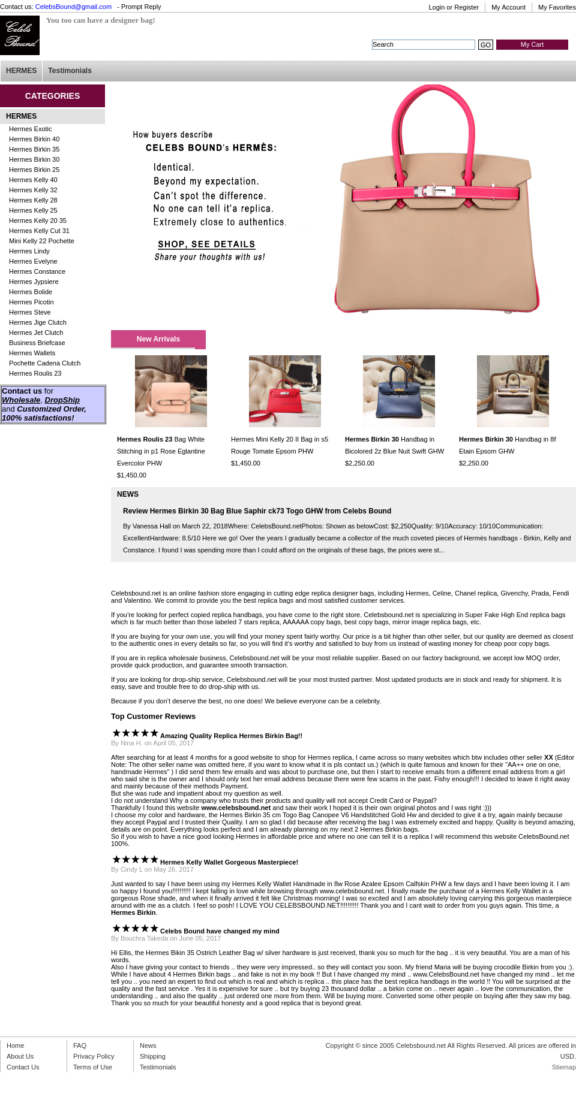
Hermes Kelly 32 (33, 190)
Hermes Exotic (30, 128)
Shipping (153, 1056)
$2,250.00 (359, 463)
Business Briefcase (37, 342)
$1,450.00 (131, 475)
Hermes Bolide (30, 291)
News (148, 1045)
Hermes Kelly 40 (33, 179)
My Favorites (557, 7)
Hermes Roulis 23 (35, 373)
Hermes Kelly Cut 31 (39, 230)
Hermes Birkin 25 (34, 169)
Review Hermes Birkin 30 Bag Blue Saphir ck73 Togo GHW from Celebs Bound (257, 511)
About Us (20, 1056)
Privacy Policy (93, 1056)
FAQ (79, 1045)
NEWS (128, 494)
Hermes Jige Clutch (38, 322)
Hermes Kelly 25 (33, 210)
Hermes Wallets (32, 352)
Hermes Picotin (31, 302)
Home (15, 1045)
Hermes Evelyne (33, 261)
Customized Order (50, 408)
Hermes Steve (30, 312)
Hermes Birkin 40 (34, 139)
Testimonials (69, 71)
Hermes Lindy (29, 251)
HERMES (21, 71)
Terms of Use (92, 1067)
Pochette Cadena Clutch (44, 363)
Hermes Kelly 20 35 (38, 220)
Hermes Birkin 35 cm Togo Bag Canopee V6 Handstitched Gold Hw (318, 814)
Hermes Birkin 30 (34, 159)
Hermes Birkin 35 (34, 149)
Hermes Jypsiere (34, 281)
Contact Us (23, 1067)
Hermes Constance (37, 271)
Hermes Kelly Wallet (262, 883)
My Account (508, 7)
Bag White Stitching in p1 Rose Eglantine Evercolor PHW (161, 451)
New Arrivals (158, 339)
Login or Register (453, 7)
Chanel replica (476, 593)
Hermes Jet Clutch (36, 332)
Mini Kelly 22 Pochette (41, 240)
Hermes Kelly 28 (33, 200)
